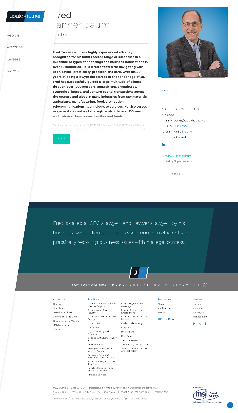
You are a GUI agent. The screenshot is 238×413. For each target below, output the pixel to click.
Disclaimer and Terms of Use (144, 388)
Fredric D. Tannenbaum (177, 156)
